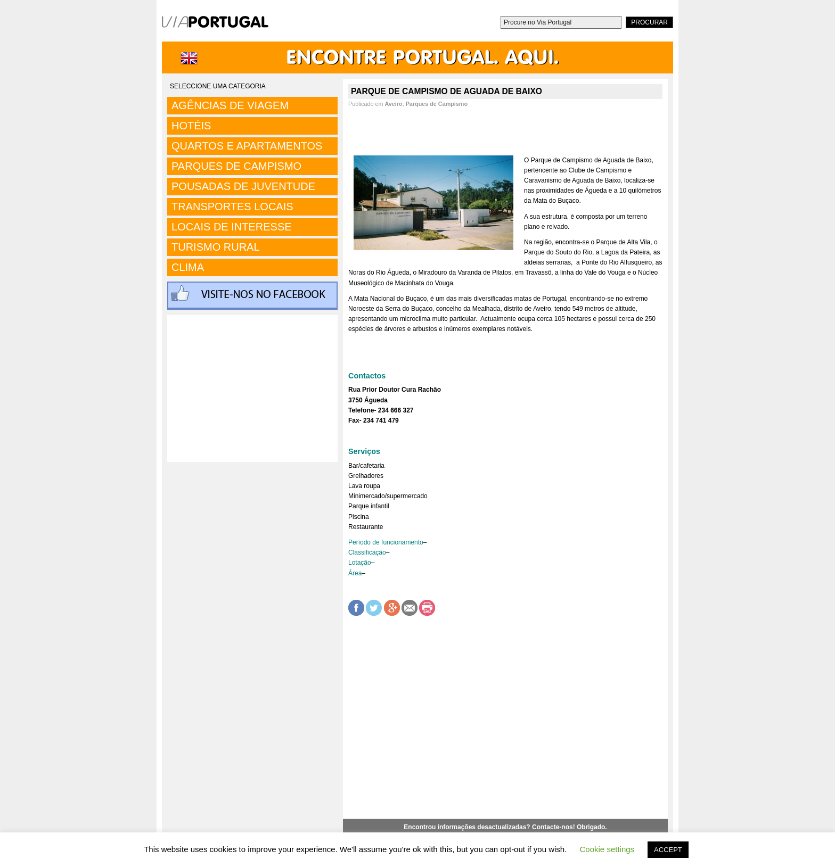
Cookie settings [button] (607, 849)
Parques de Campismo (437, 104)
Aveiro (393, 104)
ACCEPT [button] (668, 850)
